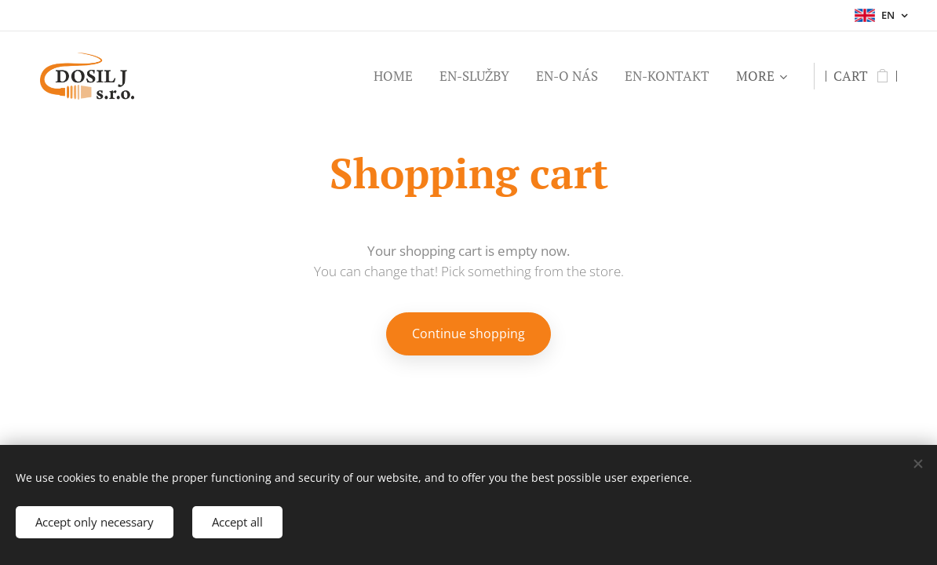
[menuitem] (393, 76)
